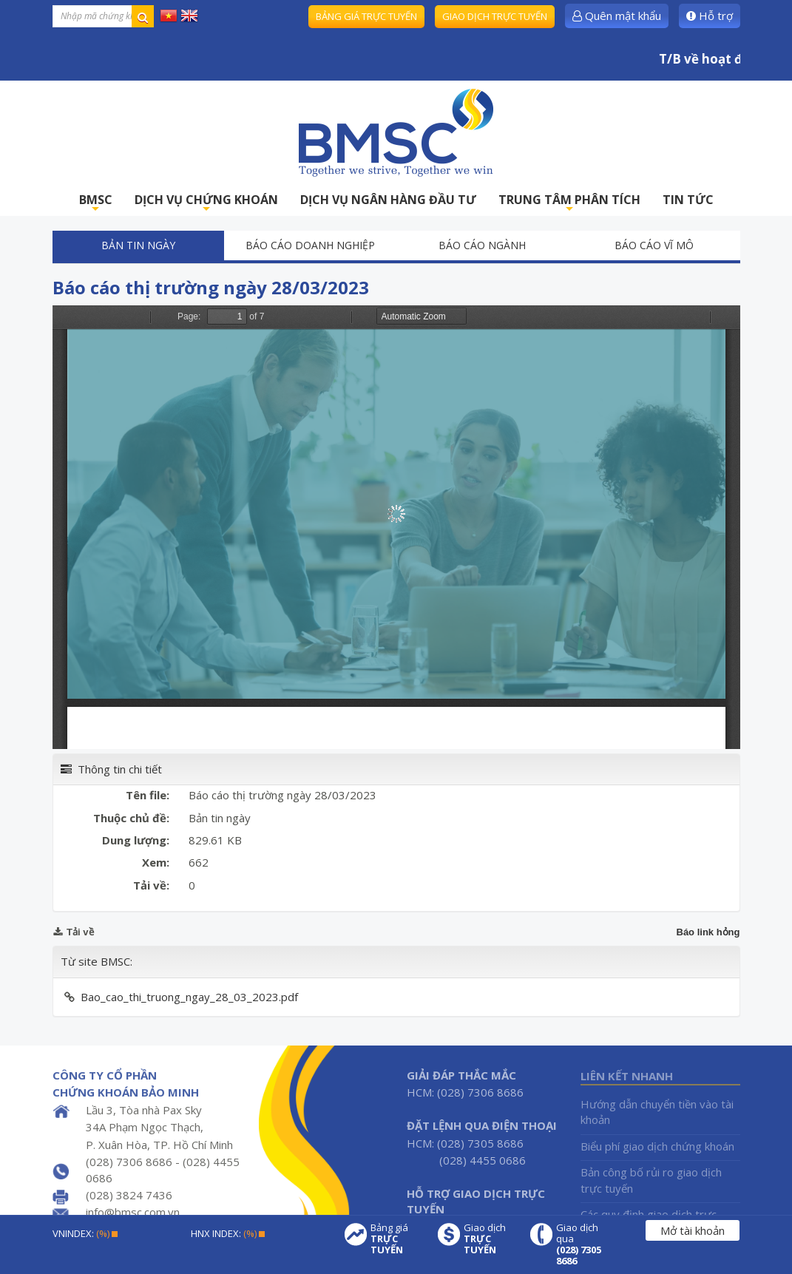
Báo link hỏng (708, 932)
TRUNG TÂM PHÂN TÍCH (569, 204)
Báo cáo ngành (482, 245)
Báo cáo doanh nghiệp (310, 245)
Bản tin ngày (138, 245)
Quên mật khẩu (616, 15)
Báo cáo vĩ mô (654, 245)
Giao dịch (489, 1239)
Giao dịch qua (582, 1244)
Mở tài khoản (692, 1230)
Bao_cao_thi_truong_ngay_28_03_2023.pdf (189, 996)
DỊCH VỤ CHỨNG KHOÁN (206, 204)
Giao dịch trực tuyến (494, 16)
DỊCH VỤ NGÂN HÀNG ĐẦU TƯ (388, 200)
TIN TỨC (688, 200)
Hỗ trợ (709, 15)
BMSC (95, 204)
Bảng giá (396, 1239)
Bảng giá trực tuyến (366, 16)
